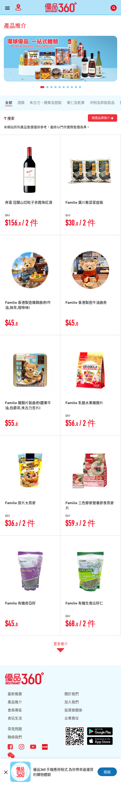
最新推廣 (15, 693)
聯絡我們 (15, 736)
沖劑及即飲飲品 (102, 102)
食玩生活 (15, 718)
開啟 (107, 772)
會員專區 (15, 710)
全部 (8, 102)
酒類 (20, 102)
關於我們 (71, 693)
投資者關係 (73, 710)
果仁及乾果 (76, 102)
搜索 (9, 118)
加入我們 (71, 701)
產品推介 (15, 701)
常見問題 (15, 728)
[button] (42, 87)
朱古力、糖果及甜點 (46, 102)
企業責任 (71, 718)
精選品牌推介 (102, 118)
